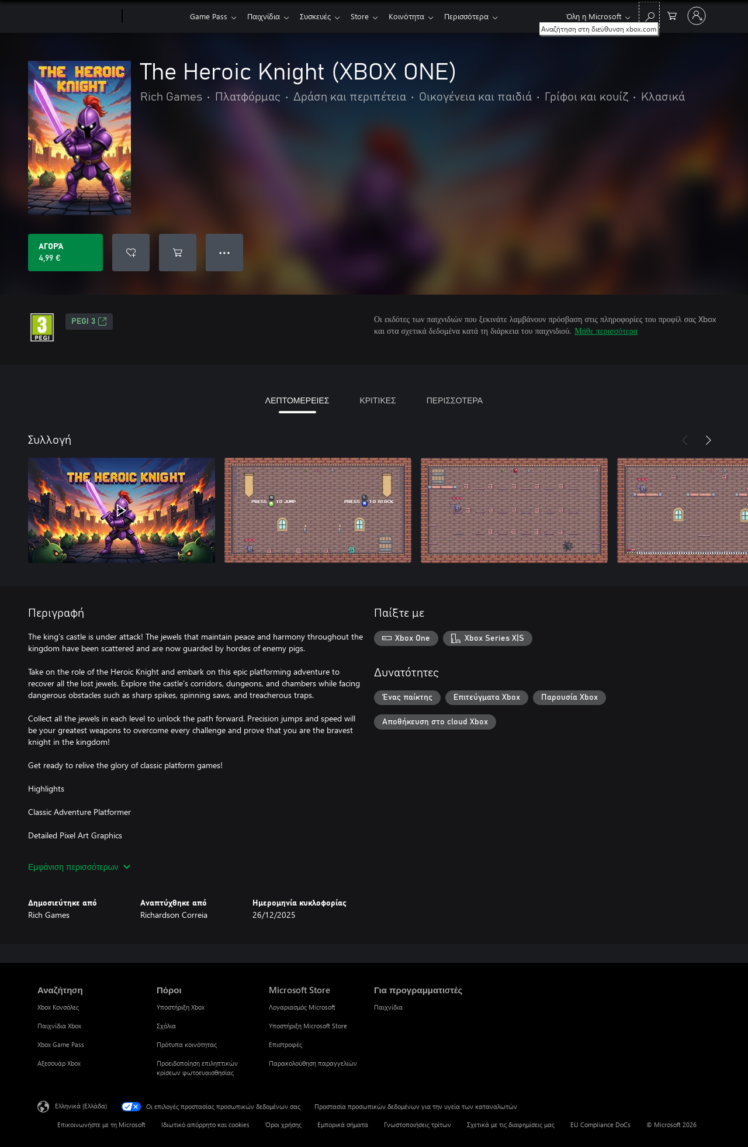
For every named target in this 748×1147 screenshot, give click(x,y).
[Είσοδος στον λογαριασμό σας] (697, 16)
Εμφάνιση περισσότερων (79, 866)
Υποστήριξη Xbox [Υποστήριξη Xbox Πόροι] (181, 1007)
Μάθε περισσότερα (606, 330)
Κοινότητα (416, 16)
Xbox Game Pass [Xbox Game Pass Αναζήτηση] (60, 1044)
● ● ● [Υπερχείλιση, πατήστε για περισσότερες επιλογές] (224, 252)
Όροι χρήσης (283, 1124)
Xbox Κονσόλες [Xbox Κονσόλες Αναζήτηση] (58, 1007)
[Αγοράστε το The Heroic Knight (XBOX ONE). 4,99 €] (65, 252)
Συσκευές (319, 16)
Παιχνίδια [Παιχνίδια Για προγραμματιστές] (388, 1007)
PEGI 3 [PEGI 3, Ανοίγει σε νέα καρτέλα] (89, 321)
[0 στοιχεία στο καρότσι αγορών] (672, 15)
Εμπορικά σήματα (342, 1124)
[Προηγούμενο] (685, 440)
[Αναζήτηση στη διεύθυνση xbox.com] (649, 15)
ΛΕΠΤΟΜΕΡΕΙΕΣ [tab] (297, 400)
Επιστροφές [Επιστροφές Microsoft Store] (285, 1044)
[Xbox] (154, 16)
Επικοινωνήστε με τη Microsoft (101, 1124)
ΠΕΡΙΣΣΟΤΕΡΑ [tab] (455, 400)
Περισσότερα (478, 16)
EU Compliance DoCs (600, 1124)
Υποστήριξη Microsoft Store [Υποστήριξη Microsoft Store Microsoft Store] (308, 1025)
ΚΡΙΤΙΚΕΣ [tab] (377, 400)
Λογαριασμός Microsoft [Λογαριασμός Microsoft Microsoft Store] (302, 1007)
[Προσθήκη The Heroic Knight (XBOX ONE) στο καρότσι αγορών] (177, 252)
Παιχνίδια (266, 16)
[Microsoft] (77, 16)
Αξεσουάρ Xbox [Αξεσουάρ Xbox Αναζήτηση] (59, 1063)
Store (367, 16)
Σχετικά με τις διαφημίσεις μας (511, 1124)
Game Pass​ (208, 16)
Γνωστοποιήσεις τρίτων (417, 1124)
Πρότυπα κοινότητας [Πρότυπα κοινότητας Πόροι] (187, 1044)
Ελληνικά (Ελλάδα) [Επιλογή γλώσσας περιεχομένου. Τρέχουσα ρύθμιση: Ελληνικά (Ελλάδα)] (81, 1106)
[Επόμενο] (708, 440)
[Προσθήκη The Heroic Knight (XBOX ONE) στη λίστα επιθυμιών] (131, 252)
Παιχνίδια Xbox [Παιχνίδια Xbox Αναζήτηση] (59, 1025)
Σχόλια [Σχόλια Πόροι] (166, 1025)
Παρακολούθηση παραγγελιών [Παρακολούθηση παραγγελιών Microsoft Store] (313, 1063)
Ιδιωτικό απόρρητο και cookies (205, 1124)
